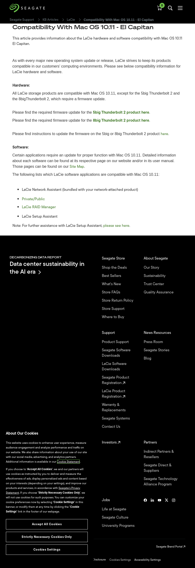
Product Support (116, 342)
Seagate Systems (116, 418)
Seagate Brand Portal (170, 546)
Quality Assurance (159, 292)
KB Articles (50, 20)
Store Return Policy (118, 300)
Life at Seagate (114, 509)
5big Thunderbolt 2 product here (121, 112)
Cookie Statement (68, 461)
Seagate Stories (157, 350)
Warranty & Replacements (114, 407)
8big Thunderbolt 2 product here (121, 120)
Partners (151, 442)
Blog (148, 358)
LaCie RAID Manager (39, 207)
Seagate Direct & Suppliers (157, 468)
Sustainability (155, 276)
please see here (116, 226)
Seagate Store (114, 258)
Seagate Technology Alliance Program (161, 481)
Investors (111, 442)
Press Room (154, 342)
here (164, 134)
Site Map (77, 167)
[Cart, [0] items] (159, 8)
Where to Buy (113, 317)
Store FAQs (111, 292)
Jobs (106, 500)
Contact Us (111, 426)
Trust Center (154, 284)
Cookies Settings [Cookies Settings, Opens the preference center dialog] (46, 549)
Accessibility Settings (147, 560)
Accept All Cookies (47, 524)
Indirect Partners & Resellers (159, 454)
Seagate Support (22, 20)
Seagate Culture (115, 517)
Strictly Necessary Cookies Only (47, 536)
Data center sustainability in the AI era (47, 267)
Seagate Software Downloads (116, 353)
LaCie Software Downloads (114, 366)
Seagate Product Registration (115, 380)
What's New (112, 284)
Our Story (152, 267)
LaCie (71, 20)
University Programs (118, 525)
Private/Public (33, 199)
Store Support (113, 309)
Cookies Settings (120, 559)
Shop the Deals (115, 267)
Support (109, 333)
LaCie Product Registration (113, 393)
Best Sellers (112, 276)
